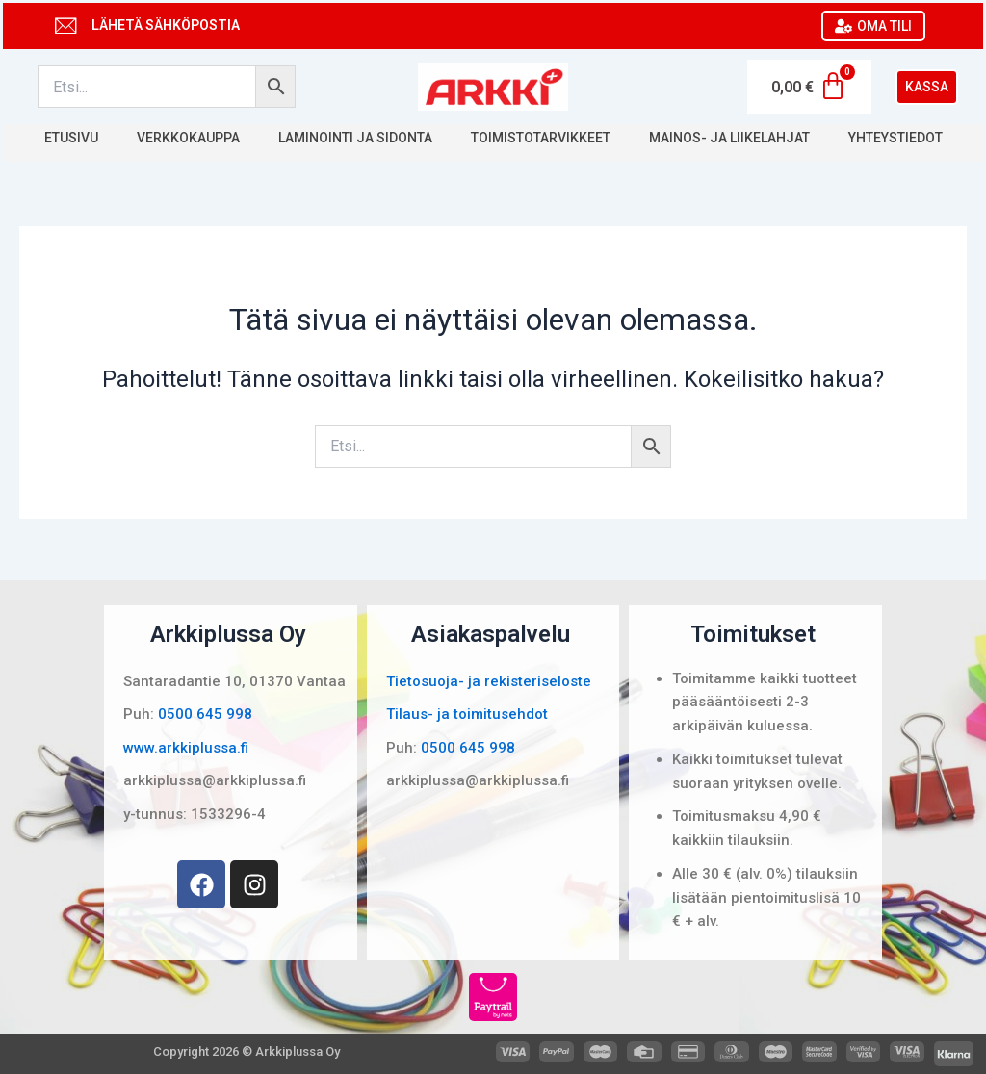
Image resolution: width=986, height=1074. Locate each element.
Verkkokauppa (188, 137)
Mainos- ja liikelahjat (729, 137)
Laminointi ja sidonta (355, 137)
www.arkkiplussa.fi (185, 747)
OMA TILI (873, 26)
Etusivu (71, 137)
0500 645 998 (205, 714)
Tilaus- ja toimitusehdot (467, 714)
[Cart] (809, 87)
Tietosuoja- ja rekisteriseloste (488, 681)
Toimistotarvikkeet (540, 137)
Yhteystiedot (895, 137)
